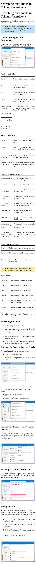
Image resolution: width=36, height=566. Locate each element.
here (31, 28)
